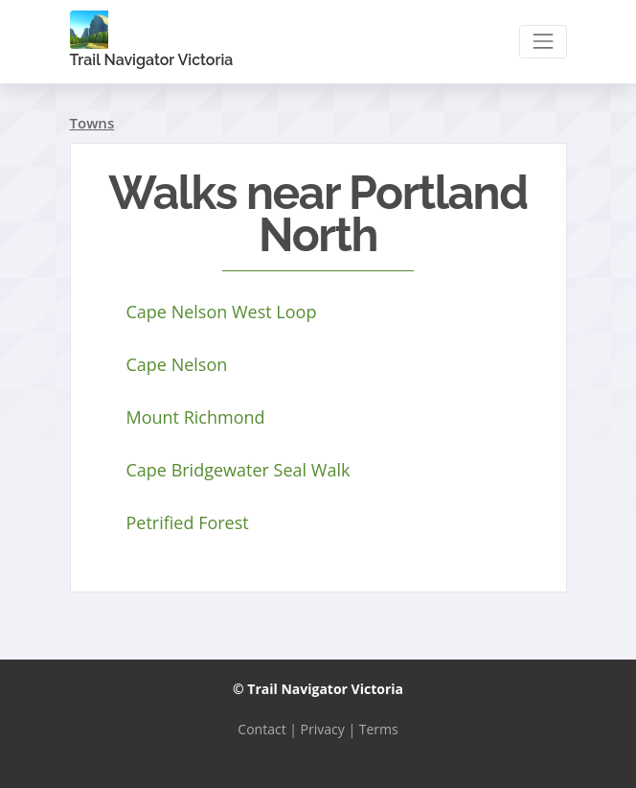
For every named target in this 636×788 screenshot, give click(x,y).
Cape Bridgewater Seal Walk (238, 469)
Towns (92, 122)
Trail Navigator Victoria (152, 40)
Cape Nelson (177, 364)
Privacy (323, 729)
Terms (378, 729)
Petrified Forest (187, 522)
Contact (261, 729)
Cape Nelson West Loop (221, 311)
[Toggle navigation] (542, 41)
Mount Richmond (195, 417)
